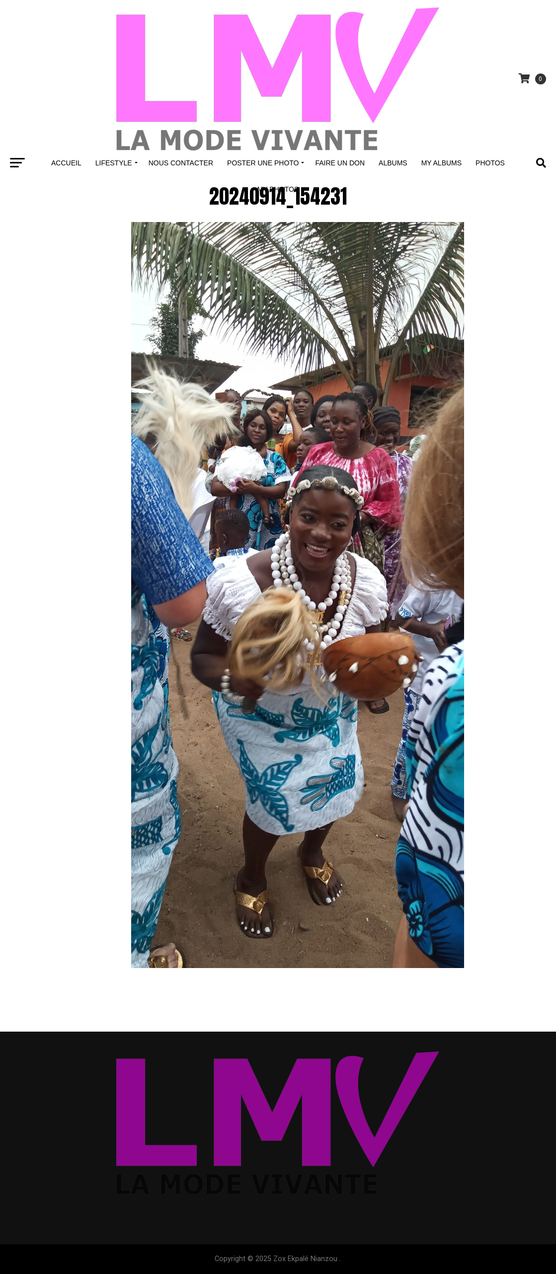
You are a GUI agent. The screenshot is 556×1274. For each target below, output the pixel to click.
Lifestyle (113, 163)
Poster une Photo (263, 163)
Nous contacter (181, 163)
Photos (490, 163)
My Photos (278, 189)
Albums (393, 163)
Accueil (66, 163)
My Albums (441, 163)
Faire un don (340, 163)
